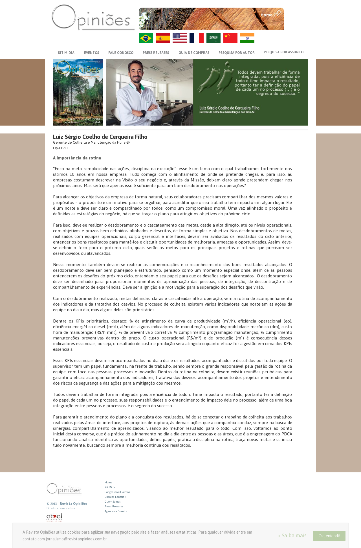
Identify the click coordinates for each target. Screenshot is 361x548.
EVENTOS (91, 53)
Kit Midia (110, 487)
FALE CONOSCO (120, 53)
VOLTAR (296, 24)
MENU (296, 13)
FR (197, 38)
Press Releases (114, 506)
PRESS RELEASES (156, 53)
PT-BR (146, 38)
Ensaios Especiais (116, 496)
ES (163, 38)
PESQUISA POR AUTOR (237, 53)
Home (108, 482)
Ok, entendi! (329, 536)
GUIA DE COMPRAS (194, 53)
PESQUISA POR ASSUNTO (283, 52)
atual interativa (54, 517)
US (180, 38)
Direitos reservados (61, 508)
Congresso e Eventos (117, 492)
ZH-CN (230, 38)
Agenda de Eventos (116, 511)
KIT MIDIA (66, 53)
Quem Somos (113, 501)
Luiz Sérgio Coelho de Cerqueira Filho (100, 136)
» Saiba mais (292, 535)
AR (213, 38)
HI (247, 38)
